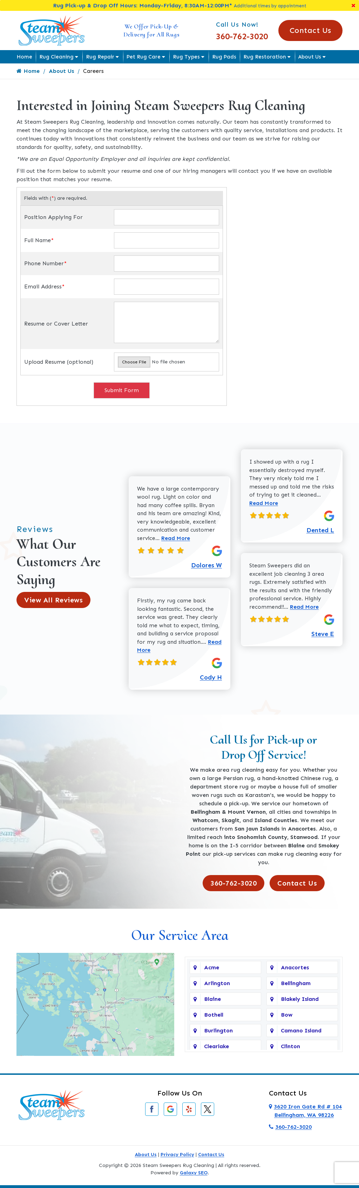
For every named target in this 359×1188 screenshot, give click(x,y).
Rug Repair (100, 57)
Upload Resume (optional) (58, 362)
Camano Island (301, 1033)
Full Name (39, 240)
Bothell (213, 1017)
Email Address (44, 286)
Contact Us (310, 30)
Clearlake (216, 1049)
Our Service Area (179, 938)
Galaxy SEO (194, 1175)
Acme (211, 970)
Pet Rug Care (144, 57)
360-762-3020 (242, 36)
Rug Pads (224, 57)
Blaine (212, 1001)
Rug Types (186, 57)
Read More (203, 539)
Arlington (217, 986)
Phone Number (45, 263)
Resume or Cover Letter (56, 323)
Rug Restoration (264, 57)
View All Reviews (53, 601)
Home (24, 57)
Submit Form (121, 390)
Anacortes (295, 970)
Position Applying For (53, 217)
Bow (286, 1017)
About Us (309, 57)
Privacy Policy (177, 1157)
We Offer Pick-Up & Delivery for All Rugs (151, 30)
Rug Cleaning (56, 57)
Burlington (218, 1033)
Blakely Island (300, 1001)
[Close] (353, 5)
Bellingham (296, 986)
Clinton (290, 1049)
